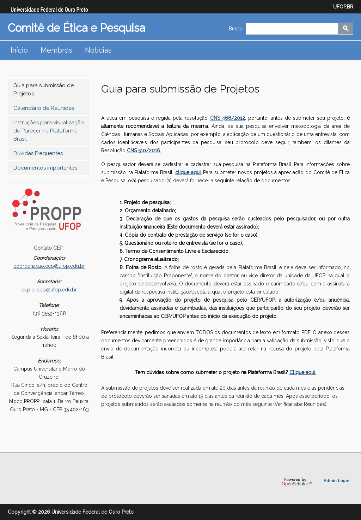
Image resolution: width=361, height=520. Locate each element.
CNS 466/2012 (227, 118)
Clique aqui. (302, 372)
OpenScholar (297, 481)
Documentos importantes (45, 168)
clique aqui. (188, 172)
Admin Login (336, 480)
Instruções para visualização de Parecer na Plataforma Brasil (48, 130)
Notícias (98, 50)
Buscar (237, 28)
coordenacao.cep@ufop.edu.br (49, 266)
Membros (56, 50)
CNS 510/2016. (144, 150)
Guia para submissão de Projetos (43, 89)
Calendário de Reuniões (43, 108)
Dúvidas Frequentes (38, 153)
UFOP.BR (343, 7)
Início (19, 50)
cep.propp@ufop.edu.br (49, 289)
